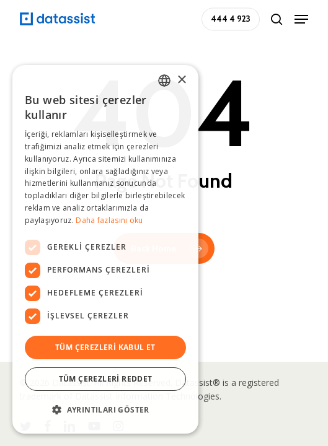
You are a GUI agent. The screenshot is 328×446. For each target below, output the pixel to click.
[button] (301, 19)
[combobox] (164, 80)
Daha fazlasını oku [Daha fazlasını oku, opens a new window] (109, 220)
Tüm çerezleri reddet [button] (106, 379)
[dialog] (105, 249)
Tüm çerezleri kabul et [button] (105, 347)
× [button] (181, 80)
